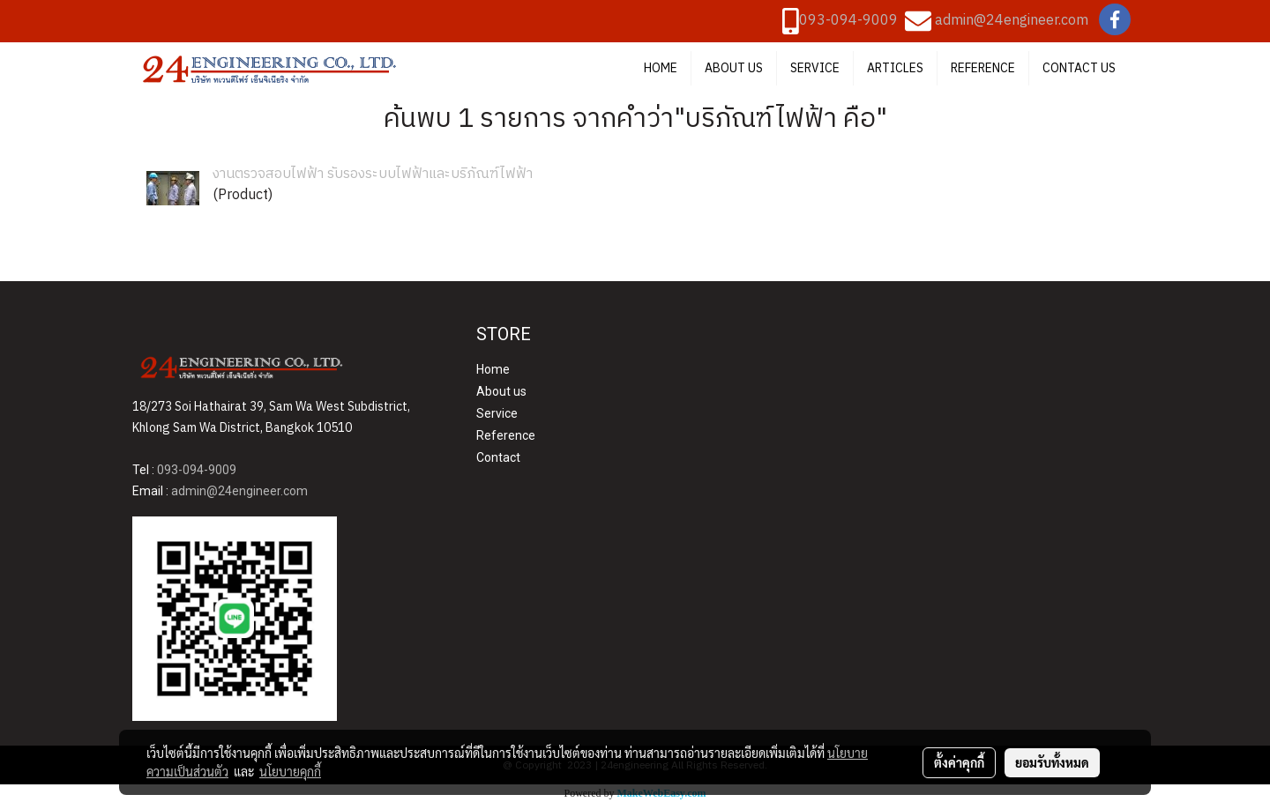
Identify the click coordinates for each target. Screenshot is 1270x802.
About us (501, 391)
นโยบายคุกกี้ (290, 771)
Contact (498, 457)
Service (497, 413)
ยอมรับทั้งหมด (1052, 762)
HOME (660, 68)
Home (493, 369)
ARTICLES (895, 68)
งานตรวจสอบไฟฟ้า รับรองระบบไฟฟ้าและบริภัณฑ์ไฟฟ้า (373, 174)
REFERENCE (983, 68)
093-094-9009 (848, 21)
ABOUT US (734, 68)
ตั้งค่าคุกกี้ (959, 762)
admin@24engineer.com (1011, 21)
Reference (505, 435)
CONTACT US (1079, 68)
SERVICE (815, 68)
